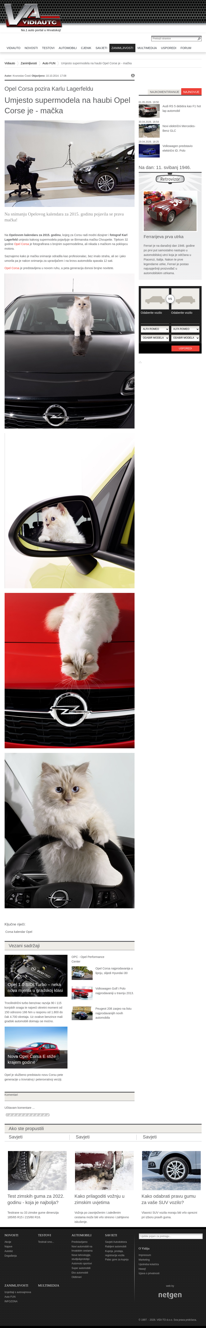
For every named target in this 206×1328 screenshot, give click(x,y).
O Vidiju (144, 1248)
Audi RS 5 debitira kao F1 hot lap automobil (182, 108)
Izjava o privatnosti (149, 1273)
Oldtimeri (77, 1277)
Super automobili (81, 1268)
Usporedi (185, 348)
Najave (8, 1246)
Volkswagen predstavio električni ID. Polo (178, 148)
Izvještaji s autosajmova (18, 1292)
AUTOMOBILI (82, 1235)
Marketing (144, 1259)
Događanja (11, 1255)
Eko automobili (80, 1272)
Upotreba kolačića (149, 1264)
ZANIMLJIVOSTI (16, 1285)
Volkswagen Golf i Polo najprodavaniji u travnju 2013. (115, 991)
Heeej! (142, 1268)
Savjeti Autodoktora (116, 1241)
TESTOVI (44, 1235)
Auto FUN (49, 63)
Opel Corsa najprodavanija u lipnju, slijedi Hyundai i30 (114, 971)
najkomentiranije (164, 92)
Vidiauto (10, 63)
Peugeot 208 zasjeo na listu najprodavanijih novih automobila (114, 1013)
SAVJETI (111, 1235)
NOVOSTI (11, 1235)
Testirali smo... (46, 1241)
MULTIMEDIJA (48, 1285)
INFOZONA (11, 1301)
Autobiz (9, 1251)
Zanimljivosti (29, 63)
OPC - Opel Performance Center (88, 959)
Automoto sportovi (82, 1263)
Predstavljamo (80, 1241)
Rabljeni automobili (115, 1246)
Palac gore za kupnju (117, 1259)
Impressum (145, 1255)
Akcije (8, 1241)
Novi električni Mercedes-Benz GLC (179, 128)
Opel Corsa (21, 244)
